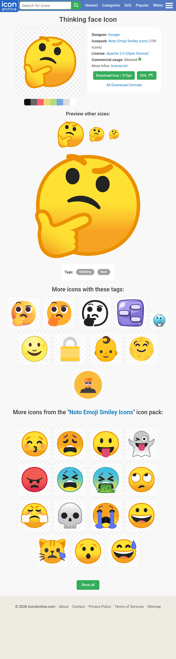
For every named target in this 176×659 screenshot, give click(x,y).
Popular (142, 5)
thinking (85, 272)
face (104, 272)
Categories (111, 5)
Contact (78, 606)
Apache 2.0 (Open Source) (127, 53)
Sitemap (154, 606)
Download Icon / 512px (114, 75)
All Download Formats (124, 85)
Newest (91, 5)
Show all (87, 585)
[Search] (76, 5)
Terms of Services (129, 606)
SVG (128, 5)
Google (114, 34)
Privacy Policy (100, 606)
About (64, 606)
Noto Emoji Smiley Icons (128, 41)
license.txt (119, 66)
